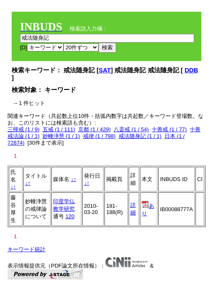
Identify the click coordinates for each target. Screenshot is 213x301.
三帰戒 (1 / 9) (24, 129)
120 (70, 216)
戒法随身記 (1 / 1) (140, 136)
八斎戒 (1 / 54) (131, 129)
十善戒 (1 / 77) (169, 129)
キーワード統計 (27, 249)
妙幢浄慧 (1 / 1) (61, 136)
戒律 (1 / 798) (99, 136)
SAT (105, 70)
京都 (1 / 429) (94, 129)
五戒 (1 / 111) (59, 129)
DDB (191, 70)
